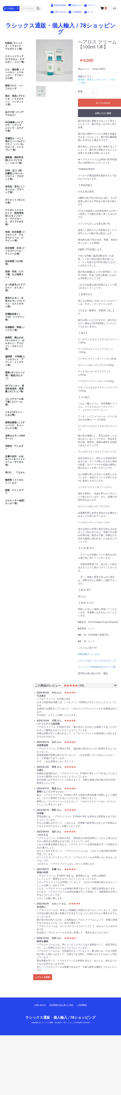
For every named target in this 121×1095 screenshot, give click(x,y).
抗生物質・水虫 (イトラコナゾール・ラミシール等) (15, 251)
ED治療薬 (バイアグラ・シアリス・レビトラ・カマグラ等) (14, 126)
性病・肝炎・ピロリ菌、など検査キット (14, 274)
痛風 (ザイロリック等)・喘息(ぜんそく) (15, 375)
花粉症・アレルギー (14, 447)
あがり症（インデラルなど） (14, 113)
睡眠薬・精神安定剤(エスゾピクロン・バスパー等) (14, 160)
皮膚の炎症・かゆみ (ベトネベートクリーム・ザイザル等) (15, 460)
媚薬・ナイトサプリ (14, 491)
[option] (54, 60)
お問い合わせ (40, 1005)
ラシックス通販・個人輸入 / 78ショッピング (60, 29)
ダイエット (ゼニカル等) (15, 201)
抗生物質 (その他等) (14, 262)
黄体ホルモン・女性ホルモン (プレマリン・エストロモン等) (15, 302)
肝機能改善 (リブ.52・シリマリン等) (14, 317)
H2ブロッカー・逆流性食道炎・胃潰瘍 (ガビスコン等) (14, 388)
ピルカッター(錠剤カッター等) (14, 502)
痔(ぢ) (8, 472)
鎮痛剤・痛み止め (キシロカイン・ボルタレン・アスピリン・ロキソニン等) (14, 343)
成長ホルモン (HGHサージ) (15, 437)
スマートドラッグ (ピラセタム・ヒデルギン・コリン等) (14, 59)
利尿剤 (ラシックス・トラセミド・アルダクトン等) (14, 46)
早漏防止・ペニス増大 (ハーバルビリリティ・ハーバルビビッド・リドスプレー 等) (15, 144)
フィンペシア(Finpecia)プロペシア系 (97, 667)
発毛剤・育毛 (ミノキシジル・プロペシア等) (15, 189)
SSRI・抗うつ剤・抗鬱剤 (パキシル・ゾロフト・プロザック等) (15, 174)
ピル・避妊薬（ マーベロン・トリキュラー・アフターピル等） (14, 73)
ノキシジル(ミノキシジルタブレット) (97, 660)
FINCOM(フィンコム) (89, 654)
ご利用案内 (82, 1005)
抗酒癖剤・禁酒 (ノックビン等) (15, 328)
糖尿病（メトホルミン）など (14, 481)
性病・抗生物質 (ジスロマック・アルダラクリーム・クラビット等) (15, 236)
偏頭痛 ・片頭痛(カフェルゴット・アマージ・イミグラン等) (15, 360)
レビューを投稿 (43, 977)
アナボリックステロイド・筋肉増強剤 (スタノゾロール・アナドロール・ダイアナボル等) (14, 217)
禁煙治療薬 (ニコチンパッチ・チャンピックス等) (15, 425)
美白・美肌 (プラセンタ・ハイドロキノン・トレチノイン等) (15, 100)
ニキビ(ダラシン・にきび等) (14, 413)
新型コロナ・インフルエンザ (14, 87)
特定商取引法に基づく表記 (61, 1005)
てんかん (20, 472)
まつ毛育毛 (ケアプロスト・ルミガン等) (15, 287)
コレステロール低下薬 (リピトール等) (14, 402)
